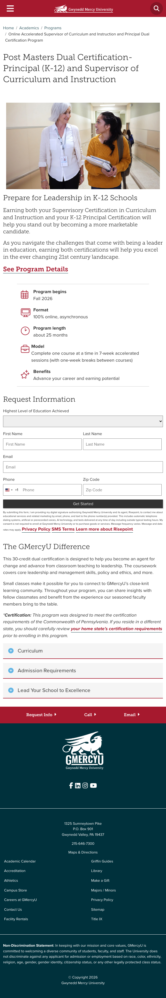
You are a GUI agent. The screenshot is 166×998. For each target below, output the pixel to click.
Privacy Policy (36, 529)
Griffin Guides (102, 861)
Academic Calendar (20, 861)
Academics (29, 28)
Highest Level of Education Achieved (36, 411)
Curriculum (30, 651)
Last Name (92, 434)
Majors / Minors (103, 890)
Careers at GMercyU (20, 900)
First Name (13, 434)
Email (8, 457)
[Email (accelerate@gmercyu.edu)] (132, 714)
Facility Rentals (16, 919)
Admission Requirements (47, 670)
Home (8, 28)
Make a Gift (100, 880)
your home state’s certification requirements (116, 629)
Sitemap (97, 909)
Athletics (11, 880)
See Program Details (36, 269)
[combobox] (10, 489)
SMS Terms (63, 529)
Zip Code (91, 480)
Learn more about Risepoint (104, 529)
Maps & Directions (83, 852)
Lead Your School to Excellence (54, 690)
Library (96, 871)
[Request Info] (41, 714)
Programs (52, 28)
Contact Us (13, 909)
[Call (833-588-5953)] (90, 714)
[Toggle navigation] (10, 8)
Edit (6, 797)
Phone (9, 480)
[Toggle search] (156, 8)
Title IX (96, 919)
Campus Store (15, 890)
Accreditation (15, 871)
